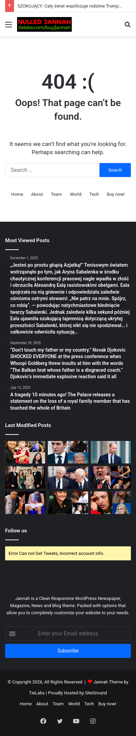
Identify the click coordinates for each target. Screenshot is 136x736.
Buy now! (116, 194)
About (37, 194)
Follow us (16, 531)
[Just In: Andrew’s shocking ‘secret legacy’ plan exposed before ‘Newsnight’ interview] (68, 477)
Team (56, 194)
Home (17, 194)
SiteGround (96, 692)
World (76, 194)
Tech (94, 194)
